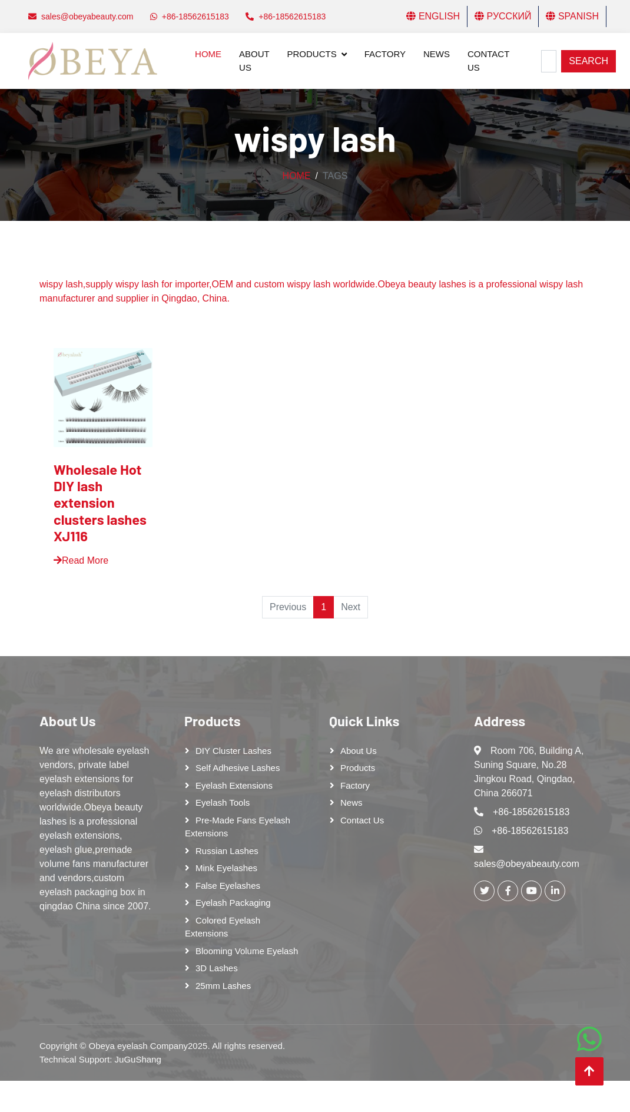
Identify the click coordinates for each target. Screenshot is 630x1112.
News (436, 54)
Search (588, 61)
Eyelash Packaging (233, 903)
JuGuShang (138, 1059)
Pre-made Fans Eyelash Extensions (237, 827)
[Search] (548, 61)
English (433, 16)
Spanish (572, 16)
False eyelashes (227, 886)
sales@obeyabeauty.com (526, 864)
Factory (385, 54)
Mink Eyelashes (226, 868)
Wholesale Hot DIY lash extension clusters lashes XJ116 (100, 502)
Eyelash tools (222, 802)
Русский (503, 16)
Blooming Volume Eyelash (246, 951)
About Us (254, 60)
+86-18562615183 (531, 812)
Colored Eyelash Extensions (222, 927)
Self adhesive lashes (237, 768)
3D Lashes (216, 968)
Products (312, 54)
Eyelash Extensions (234, 785)
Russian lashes (226, 851)
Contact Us (488, 60)
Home (208, 54)
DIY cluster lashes (233, 751)
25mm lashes (223, 986)
